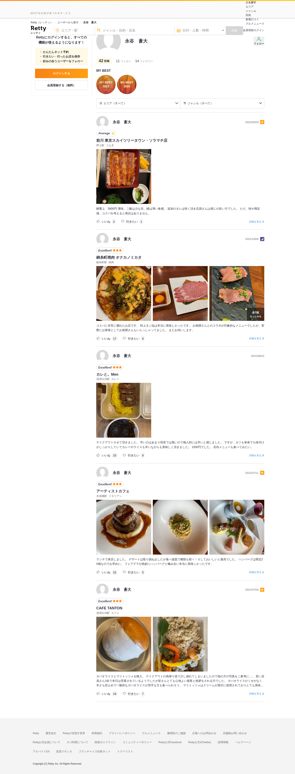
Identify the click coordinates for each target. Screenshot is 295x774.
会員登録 (248, 30)
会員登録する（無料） (61, 85)
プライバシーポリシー (122, 733)
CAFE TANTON (109, 608)
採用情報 (223, 742)
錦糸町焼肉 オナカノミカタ (119, 257)
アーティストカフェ (112, 491)
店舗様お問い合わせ (235, 733)
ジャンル (251, 10)
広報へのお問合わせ (204, 733)
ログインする (61, 73)
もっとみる (255, 314)
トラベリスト (125, 751)
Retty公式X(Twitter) (199, 742)
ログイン (259, 30)
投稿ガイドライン (105, 742)
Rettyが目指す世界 (74, 733)
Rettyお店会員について (46, 742)
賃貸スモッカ (64, 751)
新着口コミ (252, 19)
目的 (248, 15)
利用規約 (97, 733)
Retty (36, 733)
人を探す (251, 2)
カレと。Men (107, 374)
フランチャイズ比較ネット (95, 751)
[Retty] (38, 29)
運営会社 (50, 733)
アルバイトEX (41, 751)
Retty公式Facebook (170, 742)
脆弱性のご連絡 (176, 733)
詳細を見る (255, 221)
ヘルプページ (243, 742)
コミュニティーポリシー (137, 742)
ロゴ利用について (77, 742)
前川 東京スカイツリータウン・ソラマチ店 (131, 140)
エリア (250, 6)
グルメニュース (255, 23)
